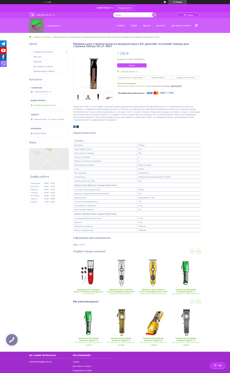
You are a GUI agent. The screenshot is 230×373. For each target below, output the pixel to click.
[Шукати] (154, 14)
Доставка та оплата (181, 25)
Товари (133, 25)
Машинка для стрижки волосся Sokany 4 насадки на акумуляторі (88, 291)
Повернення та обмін (82, 370)
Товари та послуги (42, 37)
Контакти (160, 25)
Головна (121, 25)
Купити (132, 65)
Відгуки (37, 61)
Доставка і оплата (43, 66)
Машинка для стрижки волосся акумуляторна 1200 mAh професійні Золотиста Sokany (153, 291)
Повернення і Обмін (43, 71)
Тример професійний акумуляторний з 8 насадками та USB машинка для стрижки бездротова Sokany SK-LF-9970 (185, 291)
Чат (218, 365)
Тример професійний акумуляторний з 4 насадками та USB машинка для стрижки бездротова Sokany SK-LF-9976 (121, 340)
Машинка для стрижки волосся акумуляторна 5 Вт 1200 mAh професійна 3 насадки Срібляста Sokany (120, 291)
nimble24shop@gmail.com (45, 105)
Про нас (146, 25)
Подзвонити (125, 7)
